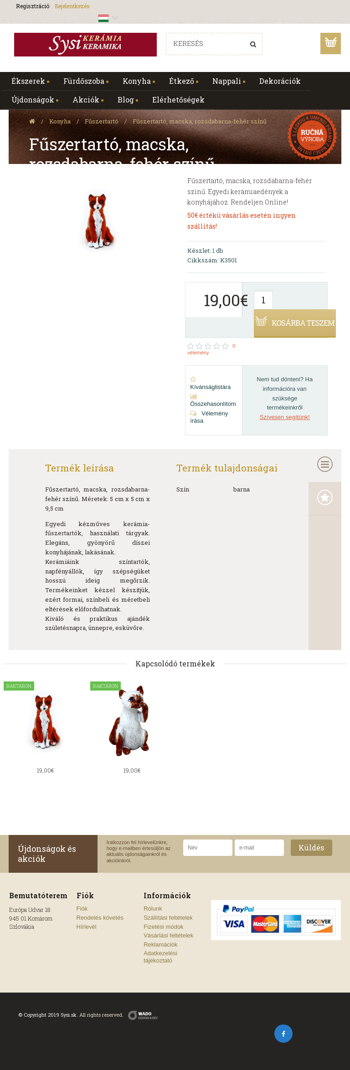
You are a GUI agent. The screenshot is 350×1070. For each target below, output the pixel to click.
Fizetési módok (163, 926)
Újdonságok (32, 99)
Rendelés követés (100, 917)
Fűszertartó (101, 121)
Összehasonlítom (213, 400)
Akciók (85, 99)
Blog (126, 99)
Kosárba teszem (303, 323)
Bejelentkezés (72, 6)
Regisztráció (32, 6)
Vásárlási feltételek (168, 935)
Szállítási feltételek (168, 917)
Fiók (82, 908)
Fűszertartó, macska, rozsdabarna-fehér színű (200, 121)
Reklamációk (160, 944)
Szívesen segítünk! (285, 417)
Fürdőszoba (83, 81)
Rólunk (153, 908)
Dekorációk (280, 81)
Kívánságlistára (210, 383)
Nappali (226, 81)
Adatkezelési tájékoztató (160, 957)
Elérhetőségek (178, 99)
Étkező (181, 81)
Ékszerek (28, 81)
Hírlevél (87, 926)
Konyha (137, 81)
